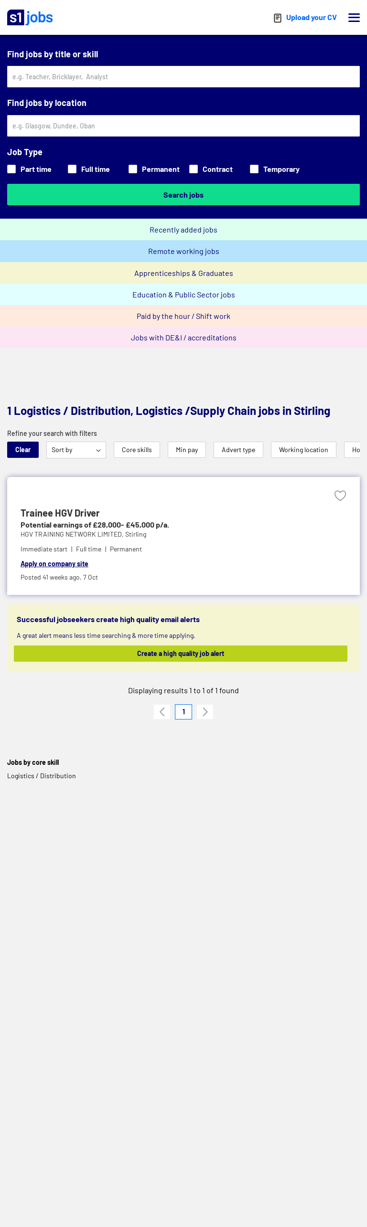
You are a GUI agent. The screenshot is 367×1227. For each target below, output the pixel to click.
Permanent (154, 168)
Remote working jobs (183, 250)
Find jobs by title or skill (52, 54)
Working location (303, 449)
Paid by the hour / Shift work (183, 315)
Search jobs (183, 194)
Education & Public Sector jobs (183, 294)
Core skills (137, 449)
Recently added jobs (183, 229)
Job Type (25, 152)
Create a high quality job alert (180, 653)
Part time (29, 168)
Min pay (187, 449)
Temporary (275, 168)
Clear (23, 449)
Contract (211, 168)
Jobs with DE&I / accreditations (184, 337)
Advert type (238, 449)
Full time (89, 168)
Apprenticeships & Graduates (183, 272)
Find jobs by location (46, 102)
